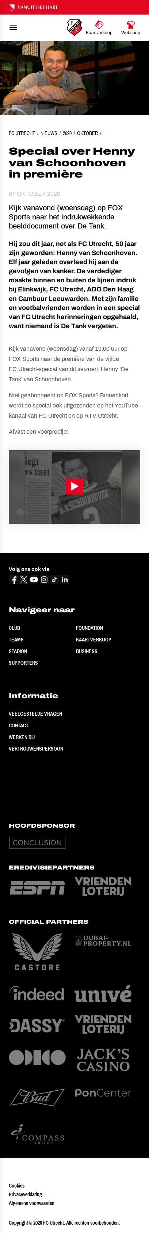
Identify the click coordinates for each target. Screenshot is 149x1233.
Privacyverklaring (25, 1194)
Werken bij (22, 737)
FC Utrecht (22, 133)
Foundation (89, 628)
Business (87, 651)
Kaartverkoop (93, 639)
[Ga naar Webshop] (130, 28)
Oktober (87, 133)
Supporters (23, 663)
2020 (67, 133)
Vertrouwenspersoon (36, 748)
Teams (16, 639)
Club (14, 628)
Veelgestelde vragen (35, 714)
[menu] (13, 27)
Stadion (18, 651)
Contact (18, 725)
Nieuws (49, 133)
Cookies (16, 1185)
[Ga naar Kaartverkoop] (99, 28)
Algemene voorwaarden (31, 1203)
